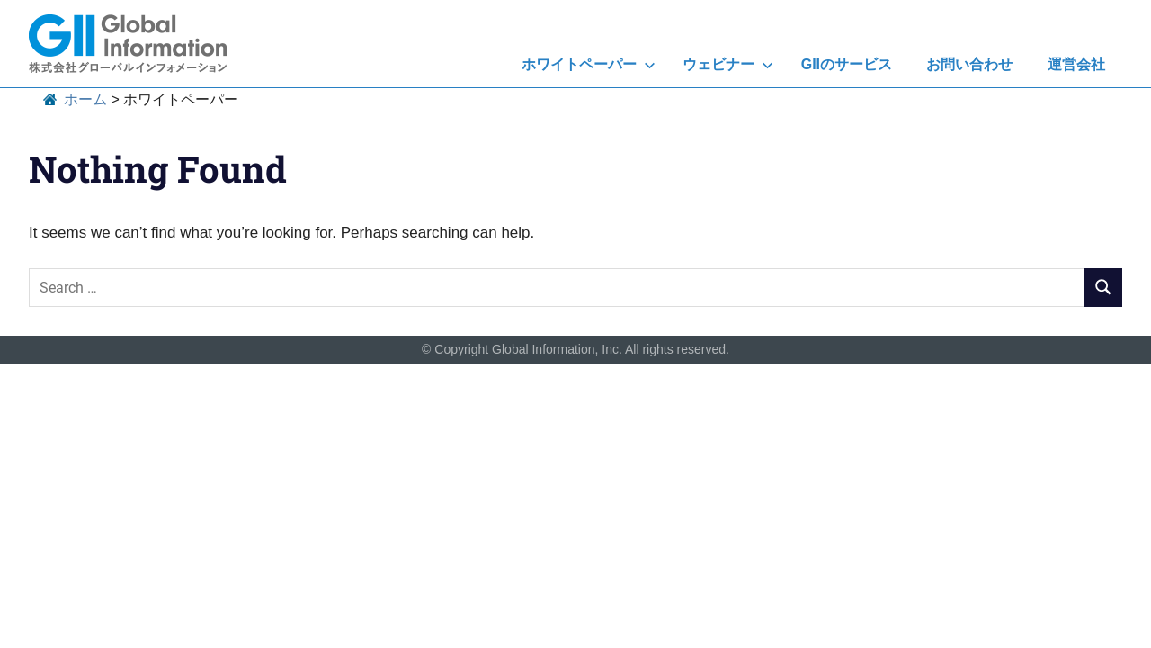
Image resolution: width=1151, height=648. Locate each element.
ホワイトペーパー (589, 64)
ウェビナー (728, 64)
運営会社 (1076, 64)
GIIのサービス (846, 64)
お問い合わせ (969, 64)
